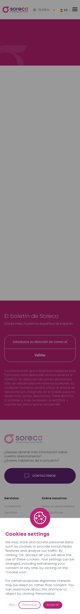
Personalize (29, 605)
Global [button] (41, 10)
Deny (12, 605)
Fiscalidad (10, 513)
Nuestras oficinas (52, 513)
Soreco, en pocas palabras (58, 506)
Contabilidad (12, 506)
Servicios (11, 498)
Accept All (53, 605)
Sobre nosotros (54, 498)
